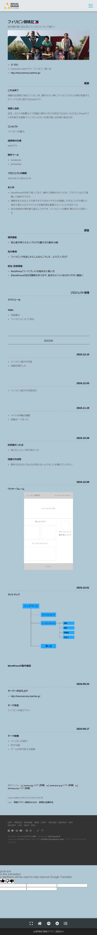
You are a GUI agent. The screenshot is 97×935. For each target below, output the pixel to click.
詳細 (42, 785)
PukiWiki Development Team (52, 839)
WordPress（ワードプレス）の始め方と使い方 (33, 271)
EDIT (10, 822)
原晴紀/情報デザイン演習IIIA (50, 931)
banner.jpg (26, 785)
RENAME (28, 822)
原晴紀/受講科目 (46, 802)
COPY (44, 822)
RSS (33, 825)
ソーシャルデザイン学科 (26, 836)
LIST (20, 825)
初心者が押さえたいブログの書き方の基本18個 (34, 242)
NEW (36, 822)
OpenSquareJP (54, 836)
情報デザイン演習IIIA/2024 (25, 802)
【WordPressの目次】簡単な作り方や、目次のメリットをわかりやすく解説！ (47, 275)
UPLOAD (52, 822)
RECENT (12, 825)
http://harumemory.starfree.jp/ (25, 73)
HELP (26, 825)
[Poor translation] (9, 881)
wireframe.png (54, 785)
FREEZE (18, 822)
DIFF (70, 822)
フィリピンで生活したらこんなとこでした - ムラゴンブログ (39, 256)
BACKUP (62, 822)
